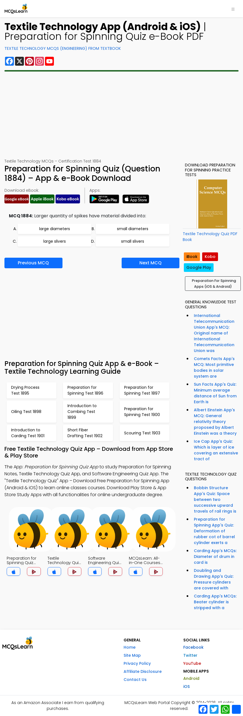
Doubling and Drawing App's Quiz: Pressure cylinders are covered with (214, 579)
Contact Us (135, 679)
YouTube (192, 663)
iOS (186, 686)
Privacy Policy (137, 663)
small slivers (132, 241)
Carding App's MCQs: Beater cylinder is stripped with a (215, 602)
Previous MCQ (33, 263)
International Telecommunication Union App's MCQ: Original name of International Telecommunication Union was (214, 333)
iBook (191, 256)
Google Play (198, 267)
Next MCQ (150, 263)
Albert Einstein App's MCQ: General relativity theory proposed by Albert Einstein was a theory (215, 421)
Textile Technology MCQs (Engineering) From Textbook (62, 48)
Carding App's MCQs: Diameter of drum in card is (215, 556)
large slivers (54, 241)
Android (191, 678)
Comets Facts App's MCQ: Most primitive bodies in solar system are (214, 367)
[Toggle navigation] (233, 9)
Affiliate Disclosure (143, 671)
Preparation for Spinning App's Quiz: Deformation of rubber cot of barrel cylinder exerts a (214, 530)
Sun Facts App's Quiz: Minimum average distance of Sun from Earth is (215, 393)
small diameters (132, 229)
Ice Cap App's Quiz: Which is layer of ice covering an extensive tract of (216, 450)
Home (130, 647)
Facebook (193, 647)
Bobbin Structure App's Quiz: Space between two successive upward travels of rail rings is (215, 499)
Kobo (210, 256)
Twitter (190, 655)
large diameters (54, 229)
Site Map (132, 655)
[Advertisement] (121, 115)
